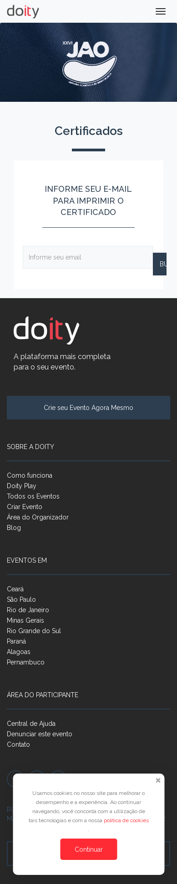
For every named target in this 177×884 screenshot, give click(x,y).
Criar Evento (24, 506)
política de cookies (126, 820)
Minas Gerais (25, 620)
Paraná (16, 641)
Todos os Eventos (33, 496)
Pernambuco (26, 662)
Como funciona (29, 475)
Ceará (15, 589)
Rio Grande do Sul (34, 630)
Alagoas (18, 651)
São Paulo (21, 599)
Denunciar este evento (39, 734)
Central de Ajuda (31, 723)
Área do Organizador (38, 517)
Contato (18, 744)
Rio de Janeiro (28, 610)
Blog (14, 527)
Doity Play (21, 485)
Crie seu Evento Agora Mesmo (88, 407)
